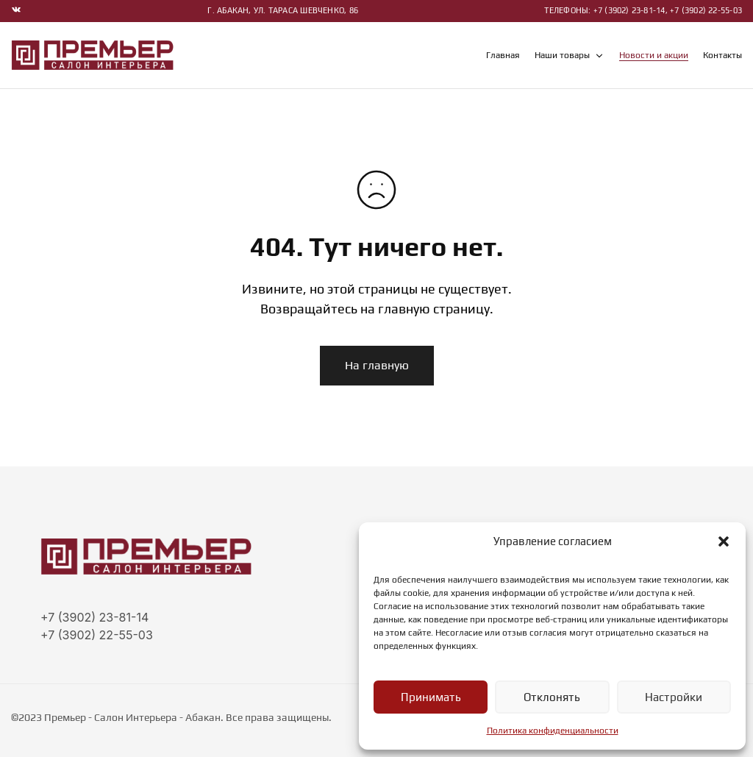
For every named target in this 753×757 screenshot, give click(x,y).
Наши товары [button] (569, 55)
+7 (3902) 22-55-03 (96, 635)
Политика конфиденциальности (552, 730)
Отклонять (552, 697)
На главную (377, 365)
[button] (723, 541)
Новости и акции (653, 55)
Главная (503, 55)
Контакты (722, 55)
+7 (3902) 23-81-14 (94, 617)
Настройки (674, 697)
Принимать (431, 697)
